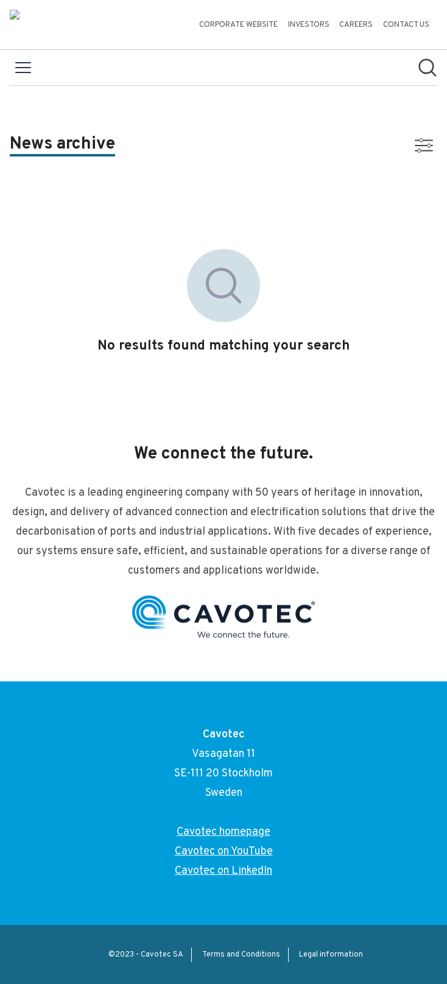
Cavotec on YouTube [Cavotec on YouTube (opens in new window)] (224, 852)
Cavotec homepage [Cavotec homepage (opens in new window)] (223, 832)
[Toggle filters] (423, 145)
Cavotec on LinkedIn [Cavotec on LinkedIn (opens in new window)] (223, 871)
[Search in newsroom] (427, 67)
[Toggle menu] (23, 67)
